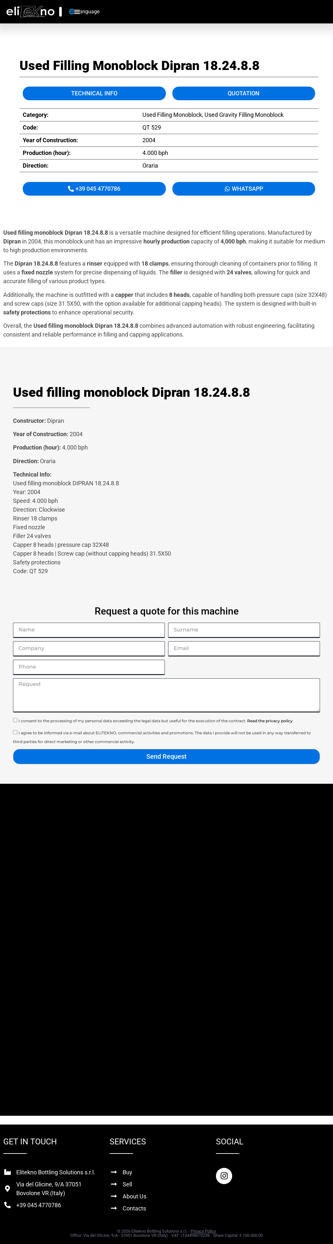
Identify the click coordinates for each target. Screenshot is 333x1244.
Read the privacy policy (270, 720)
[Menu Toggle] (77, 11)
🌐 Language (84, 11)
